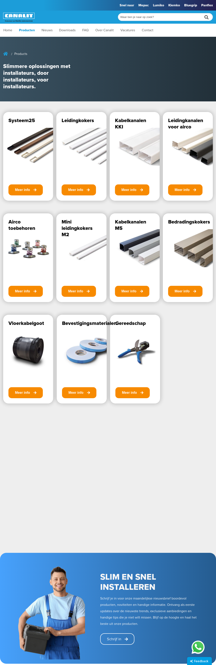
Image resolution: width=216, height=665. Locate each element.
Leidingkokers (78, 120)
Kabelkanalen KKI (130, 123)
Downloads (67, 30)
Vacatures (127, 30)
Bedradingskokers (189, 222)
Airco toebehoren (21, 225)
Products (20, 54)
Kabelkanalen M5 (130, 225)
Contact (147, 30)
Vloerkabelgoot (26, 323)
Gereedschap (130, 323)
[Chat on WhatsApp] (198, 647)
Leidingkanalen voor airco (185, 123)
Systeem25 (21, 120)
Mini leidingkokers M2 (77, 228)
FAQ (85, 30)
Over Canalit (104, 30)
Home (7, 30)
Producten (27, 30)
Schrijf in (114, 639)
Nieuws (47, 30)
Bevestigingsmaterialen (89, 323)
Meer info (22, 190)
